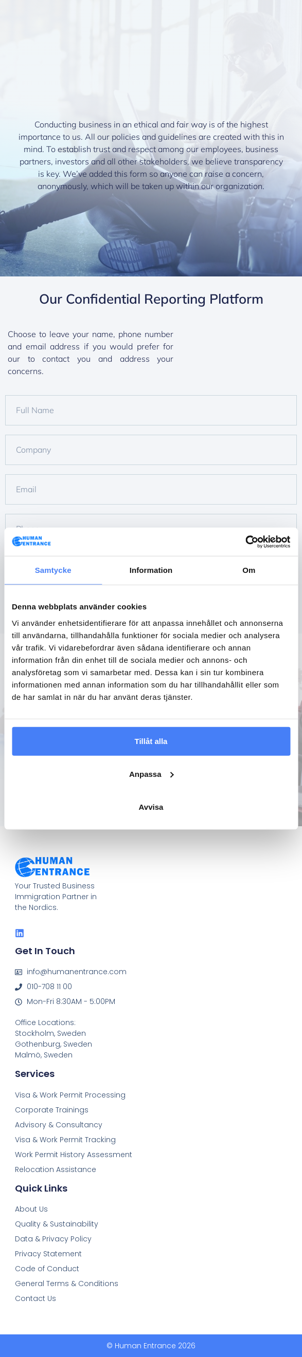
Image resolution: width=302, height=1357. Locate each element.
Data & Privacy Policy (53, 1239)
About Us (31, 1209)
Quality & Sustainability (56, 1224)
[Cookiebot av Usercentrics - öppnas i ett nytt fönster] (245, 541)
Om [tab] (248, 570)
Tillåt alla (151, 740)
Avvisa (151, 806)
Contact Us (35, 1298)
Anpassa (151, 773)
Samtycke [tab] (53, 570)
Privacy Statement (48, 1254)
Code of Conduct (47, 1268)
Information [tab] (151, 570)
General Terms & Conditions (66, 1283)
